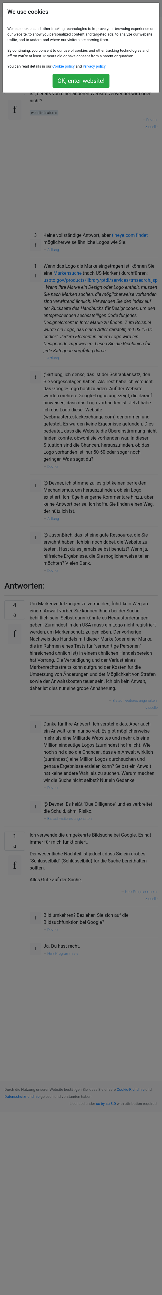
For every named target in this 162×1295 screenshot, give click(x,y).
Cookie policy (63, 66)
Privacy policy (94, 66)
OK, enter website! (81, 80)
